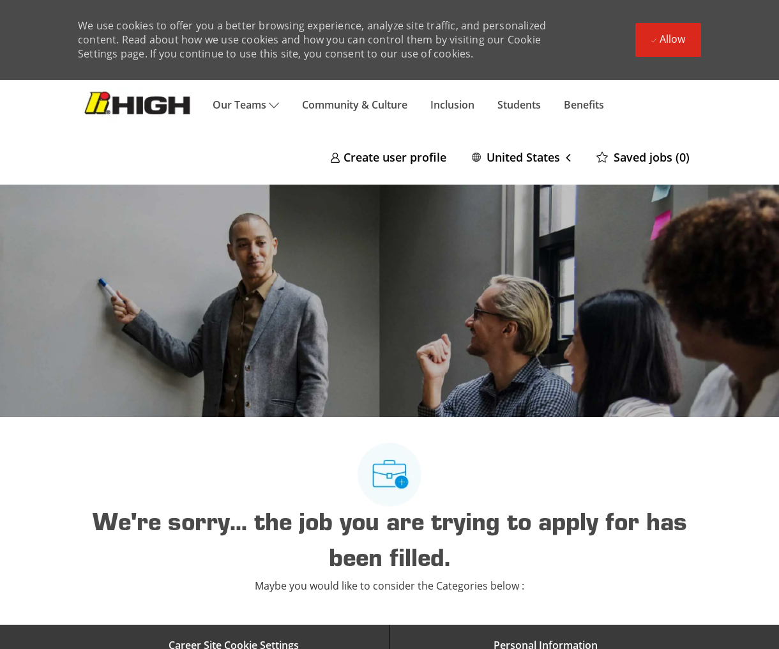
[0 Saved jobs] (643, 157)
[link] (388, 157)
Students (519, 105)
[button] (521, 157)
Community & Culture (354, 105)
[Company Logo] (139, 104)
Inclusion (452, 105)
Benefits (584, 105)
